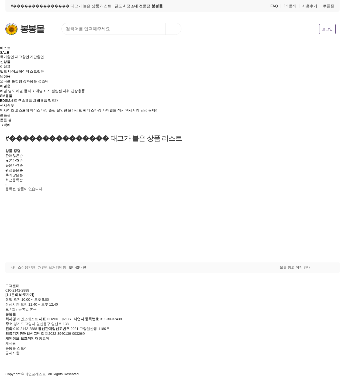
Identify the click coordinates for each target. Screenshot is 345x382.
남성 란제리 (149, 110)
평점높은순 (14, 170)
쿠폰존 (328, 6)
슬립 (52, 110)
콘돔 (3, 120)
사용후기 (309, 6)
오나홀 (5, 81)
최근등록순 (14, 180)
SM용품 (6, 96)
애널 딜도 (7, 91)
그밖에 (5, 125)
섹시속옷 (7, 105)
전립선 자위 (60, 91)
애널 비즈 (43, 91)
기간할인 (37, 57)
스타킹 (96, 110)
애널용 (5, 86)
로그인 (327, 29)
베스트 (5, 48)
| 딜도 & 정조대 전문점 (137, 6)
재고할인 (22, 57)
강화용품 (30, 81)
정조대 (43, 81)
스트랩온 (37, 71)
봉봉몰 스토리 (16, 348)
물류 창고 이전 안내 (295, 267)
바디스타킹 (38, 110)
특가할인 (7, 57)
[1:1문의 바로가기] (19, 295)
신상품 (5, 62)
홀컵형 (17, 81)
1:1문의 (290, 6)
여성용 (5, 67)
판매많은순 (14, 156)
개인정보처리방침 (52, 267)
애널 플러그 (25, 91)
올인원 (62, 110)
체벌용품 (40, 101)
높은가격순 (14, 165)
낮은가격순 (14, 160)
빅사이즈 (7, 110)
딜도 (3, 71)
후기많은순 (14, 175)
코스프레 (22, 110)
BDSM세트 (8, 101)
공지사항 (12, 353)
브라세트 (75, 110)
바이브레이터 (18, 71)
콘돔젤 (5, 115)
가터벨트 (109, 110)
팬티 (86, 110)
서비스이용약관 (23, 267)
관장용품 (78, 91)
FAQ (274, 6)
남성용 (5, 76)
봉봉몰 (32, 29)
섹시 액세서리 (129, 110)
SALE (4, 52)
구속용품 (25, 101)
